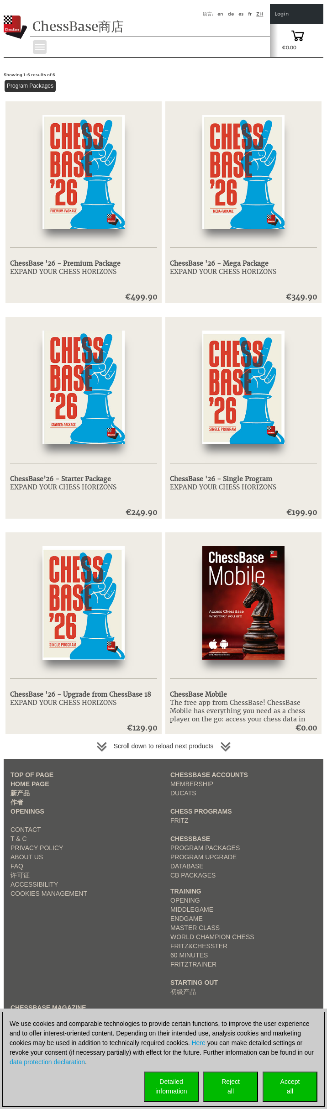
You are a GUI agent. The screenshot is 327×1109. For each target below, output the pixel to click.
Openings (27, 811)
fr (250, 14)
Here (198, 1042)
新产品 (20, 793)
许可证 (20, 875)
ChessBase (190, 838)
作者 (17, 802)
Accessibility (34, 884)
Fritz (179, 820)
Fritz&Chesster (198, 946)
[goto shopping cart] (298, 35)
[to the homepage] (15, 20)
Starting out (194, 982)
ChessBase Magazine (48, 1007)
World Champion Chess (212, 937)
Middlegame (191, 909)
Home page (30, 784)
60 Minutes (189, 955)
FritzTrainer (193, 964)
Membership (191, 784)
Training (185, 891)
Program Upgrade (203, 857)
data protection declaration (47, 1062)
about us (27, 857)
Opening (185, 900)
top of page (32, 774)
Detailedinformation (171, 1086)
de (231, 14)
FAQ (17, 866)
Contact (26, 829)
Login (281, 14)
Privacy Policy (37, 847)
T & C (19, 838)
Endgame (186, 918)
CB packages (193, 875)
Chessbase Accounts (209, 774)
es (240, 14)
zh (259, 14)
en (220, 14)
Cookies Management (49, 893)
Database (187, 866)
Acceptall (290, 1086)
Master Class (195, 927)
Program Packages (30, 86)
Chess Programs (201, 811)
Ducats (183, 793)
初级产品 (183, 991)
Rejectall (231, 1086)
